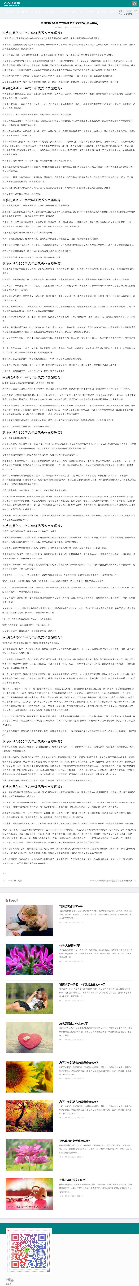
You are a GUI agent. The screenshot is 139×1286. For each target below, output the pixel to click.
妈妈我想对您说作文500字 (75, 1141)
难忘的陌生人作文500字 (73, 1023)
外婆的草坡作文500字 (72, 1180)
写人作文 (91, 12)
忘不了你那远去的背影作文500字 (79, 1062)
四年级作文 (50, 12)
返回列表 (18, 881)
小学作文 (130, 12)
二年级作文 (22, 12)
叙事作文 (103, 12)
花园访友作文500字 (71, 906)
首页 (123, 12)
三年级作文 (36, 12)
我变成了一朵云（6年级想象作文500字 (82, 984)
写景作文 (115, 12)
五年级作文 (64, 12)
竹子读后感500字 (69, 945)
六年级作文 (78, 12)
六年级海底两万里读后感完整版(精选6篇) (114, 881)
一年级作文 (8, 12)
